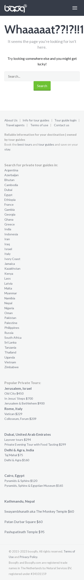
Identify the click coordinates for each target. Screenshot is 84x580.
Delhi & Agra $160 (16, 460)
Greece (9, 224)
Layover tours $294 (17, 439)
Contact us (61, 125)
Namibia (9, 298)
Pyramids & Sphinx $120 (20, 481)
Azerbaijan (11, 175)
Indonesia (11, 234)
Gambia (9, 209)
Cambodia (11, 185)
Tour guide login (65, 120)
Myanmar (10, 293)
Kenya (8, 273)
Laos (7, 278)
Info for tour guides (36, 120)
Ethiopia (10, 199)
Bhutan (9, 180)
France (9, 204)
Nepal (8, 303)
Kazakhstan (12, 268)
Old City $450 (13, 393)
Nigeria (9, 308)
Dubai (8, 190)
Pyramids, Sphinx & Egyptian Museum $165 (33, 485)
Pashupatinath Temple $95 (24, 532)
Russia (8, 333)
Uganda (9, 357)
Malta (8, 288)
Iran (7, 239)
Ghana (8, 219)
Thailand (10, 352)
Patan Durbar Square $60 (23, 522)
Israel (8, 249)
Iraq (7, 244)
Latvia (8, 283)
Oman (8, 313)
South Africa (12, 337)
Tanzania (10, 347)
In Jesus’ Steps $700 (18, 398)
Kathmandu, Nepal (19, 501)
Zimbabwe (11, 367)
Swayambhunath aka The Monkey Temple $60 (39, 511)
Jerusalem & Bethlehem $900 (24, 403)
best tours (25, 144)
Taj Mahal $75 (13, 455)
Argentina (11, 170)
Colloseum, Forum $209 (20, 419)
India (7, 229)
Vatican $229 (13, 414)
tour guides (46, 144)
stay (7, 149)
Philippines (11, 327)
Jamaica (9, 263)
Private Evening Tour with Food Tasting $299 (35, 444)
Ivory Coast (12, 259)
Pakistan (10, 318)
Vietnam (10, 362)
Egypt (8, 195)
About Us (11, 120)
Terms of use (39, 125)
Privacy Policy (28, 557)
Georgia (9, 214)
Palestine (10, 323)
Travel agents (15, 125)
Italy (7, 254)
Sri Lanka (10, 342)
